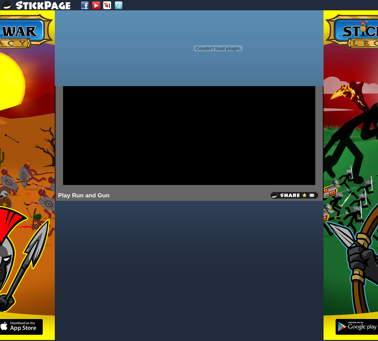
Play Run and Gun (84, 195)
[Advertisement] (182, 135)
